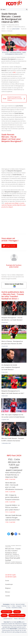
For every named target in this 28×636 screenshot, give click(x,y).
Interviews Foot (5, 606)
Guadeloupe (9, 584)
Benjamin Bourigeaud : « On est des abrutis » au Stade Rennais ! (12, 319)
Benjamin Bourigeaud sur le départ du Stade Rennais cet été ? (12, 392)
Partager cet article (9, 246)
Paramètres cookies (17, 607)
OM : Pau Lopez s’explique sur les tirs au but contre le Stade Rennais (13, 416)
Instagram (18, 606)
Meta (13, 606)
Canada (7, 596)
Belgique (8, 588)
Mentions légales (6, 611)
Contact (4, 615)
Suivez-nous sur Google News (14, 285)
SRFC (14, 72)
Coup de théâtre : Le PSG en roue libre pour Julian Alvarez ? (12, 507)
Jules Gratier (14, 267)
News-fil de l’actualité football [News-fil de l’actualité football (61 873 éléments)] (12, 559)
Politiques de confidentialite (17, 615)
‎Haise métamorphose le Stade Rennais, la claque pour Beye (13, 475)
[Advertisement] (14, 155)
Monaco (7, 592)
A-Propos (17, 611)
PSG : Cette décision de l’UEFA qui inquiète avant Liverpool (14, 465)
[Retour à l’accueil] (14, 3)
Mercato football (20, 604)
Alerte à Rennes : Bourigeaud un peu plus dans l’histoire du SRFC (12, 342)
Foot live (12, 604)
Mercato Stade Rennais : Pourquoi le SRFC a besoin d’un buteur (12, 439)
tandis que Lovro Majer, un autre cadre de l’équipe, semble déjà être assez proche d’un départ (13, 205)
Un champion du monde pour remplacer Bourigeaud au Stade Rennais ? (10, 367)
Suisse (7, 580)
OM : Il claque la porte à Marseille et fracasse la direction (12, 497)
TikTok (24, 606)
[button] (26, 9)
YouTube (8, 607)
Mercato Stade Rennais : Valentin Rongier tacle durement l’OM (13, 517)
